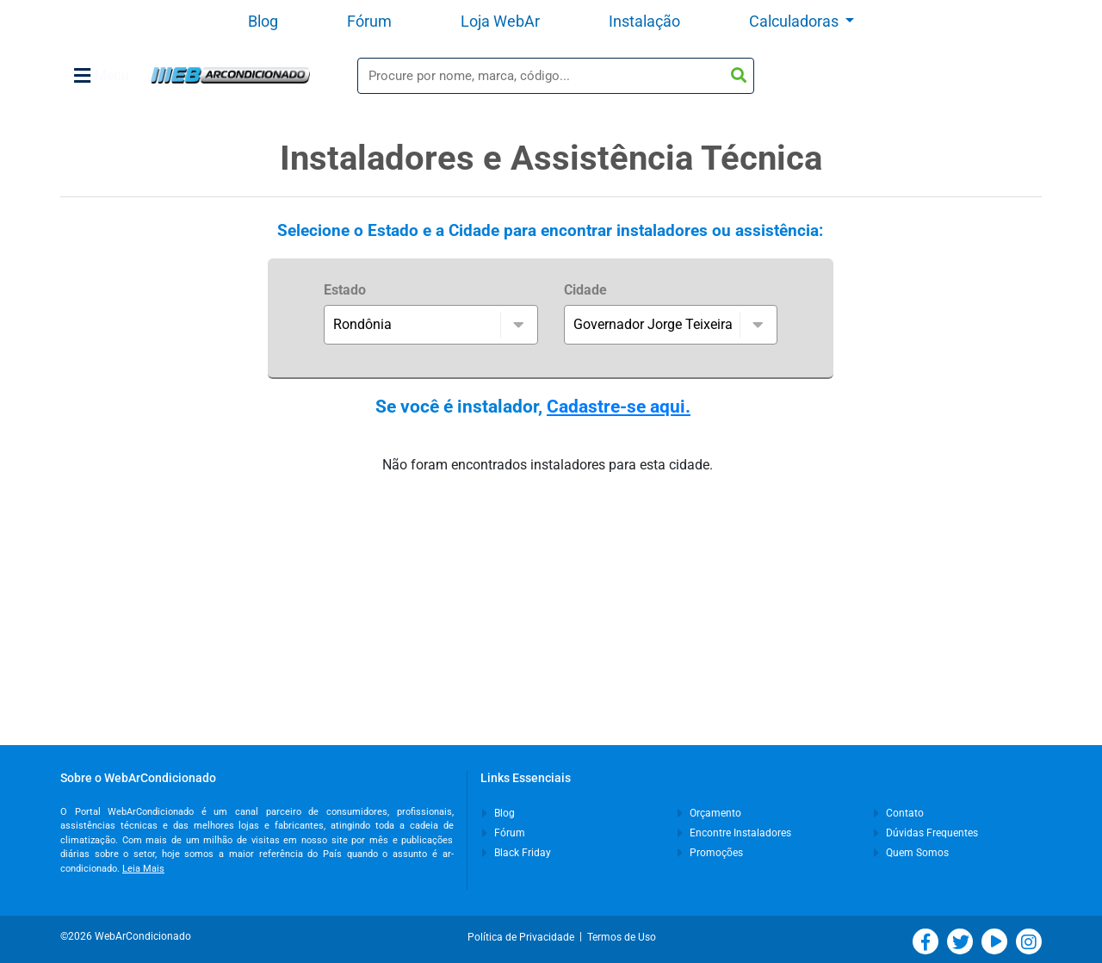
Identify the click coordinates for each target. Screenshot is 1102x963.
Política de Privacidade (523, 937)
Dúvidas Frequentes (926, 833)
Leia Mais (143, 868)
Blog (263, 21)
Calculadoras (795, 21)
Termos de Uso (621, 937)
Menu (101, 75)
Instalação (644, 21)
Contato (899, 813)
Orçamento (709, 813)
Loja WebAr (500, 21)
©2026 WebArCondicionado (125, 936)
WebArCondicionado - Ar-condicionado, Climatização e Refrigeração (230, 75)
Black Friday (516, 853)
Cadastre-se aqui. (618, 406)
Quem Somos (911, 853)
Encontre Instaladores (734, 833)
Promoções (710, 853)
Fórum (369, 21)
